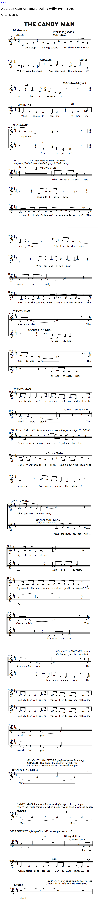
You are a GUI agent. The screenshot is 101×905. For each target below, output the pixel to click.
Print (3, 2)
